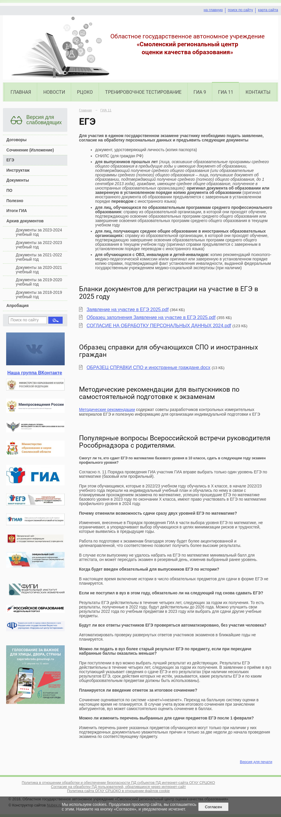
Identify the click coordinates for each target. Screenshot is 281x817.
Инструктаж (18, 170)
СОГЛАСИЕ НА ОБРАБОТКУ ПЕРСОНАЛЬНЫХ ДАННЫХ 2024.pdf (159, 325)
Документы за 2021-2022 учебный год (39, 257)
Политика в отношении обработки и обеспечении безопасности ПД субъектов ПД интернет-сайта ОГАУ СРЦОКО (118, 783)
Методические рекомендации (107, 409)
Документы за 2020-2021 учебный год (39, 269)
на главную (213, 10)
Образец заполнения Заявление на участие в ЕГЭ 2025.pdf (151, 317)
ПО (9, 190)
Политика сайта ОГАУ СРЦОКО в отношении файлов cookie (118, 791)
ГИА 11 (225, 92)
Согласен (213, 807)
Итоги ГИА (16, 211)
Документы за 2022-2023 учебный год (39, 245)
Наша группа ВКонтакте (34, 372)
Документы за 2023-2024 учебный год (39, 232)
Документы (17, 180)
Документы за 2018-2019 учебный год (39, 294)
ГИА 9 (199, 92)
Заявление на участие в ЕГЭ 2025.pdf (128, 309)
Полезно (14, 201)
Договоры (16, 140)
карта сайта (268, 10)
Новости (54, 92)
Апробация (17, 305)
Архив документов (25, 221)
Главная (21, 92)
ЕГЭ (10, 160)
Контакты (258, 92)
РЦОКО (85, 92)
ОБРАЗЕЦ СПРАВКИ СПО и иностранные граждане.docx (148, 367)
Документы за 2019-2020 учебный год (39, 282)
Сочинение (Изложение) (30, 150)
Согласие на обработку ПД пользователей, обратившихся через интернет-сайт (118, 787)
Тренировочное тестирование (143, 92)
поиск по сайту (240, 10)
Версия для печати (256, 762)
